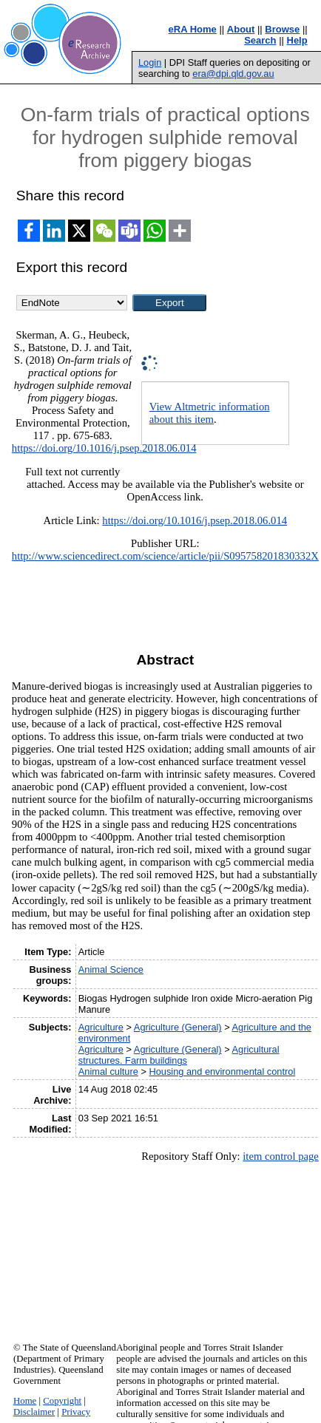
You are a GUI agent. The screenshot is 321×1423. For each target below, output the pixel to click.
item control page (281, 1156)
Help (297, 40)
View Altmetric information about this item (209, 413)
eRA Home (193, 29)
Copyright (62, 1401)
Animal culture (108, 1071)
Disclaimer (34, 1412)
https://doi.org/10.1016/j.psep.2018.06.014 (104, 448)
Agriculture (101, 1027)
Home (24, 1401)
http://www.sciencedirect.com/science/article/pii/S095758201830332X (165, 556)
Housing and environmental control (222, 1071)
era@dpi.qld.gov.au (233, 73)
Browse (282, 29)
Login (149, 62)
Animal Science (110, 969)
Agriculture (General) (178, 1027)
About (241, 29)
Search (260, 40)
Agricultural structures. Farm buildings (179, 1055)
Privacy (75, 1412)
